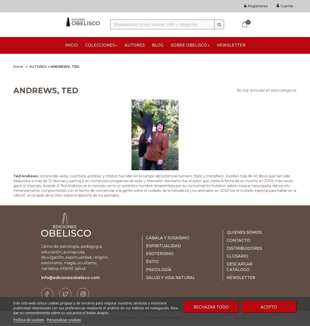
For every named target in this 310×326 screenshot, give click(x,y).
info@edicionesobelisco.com (70, 279)
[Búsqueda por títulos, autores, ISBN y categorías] (167, 24)
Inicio (18, 68)
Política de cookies (28, 319)
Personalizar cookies (64, 319)
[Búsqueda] (219, 24)
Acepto (269, 307)
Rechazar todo (211, 307)
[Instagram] (83, 295)
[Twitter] (65, 295)
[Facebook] (47, 295)
